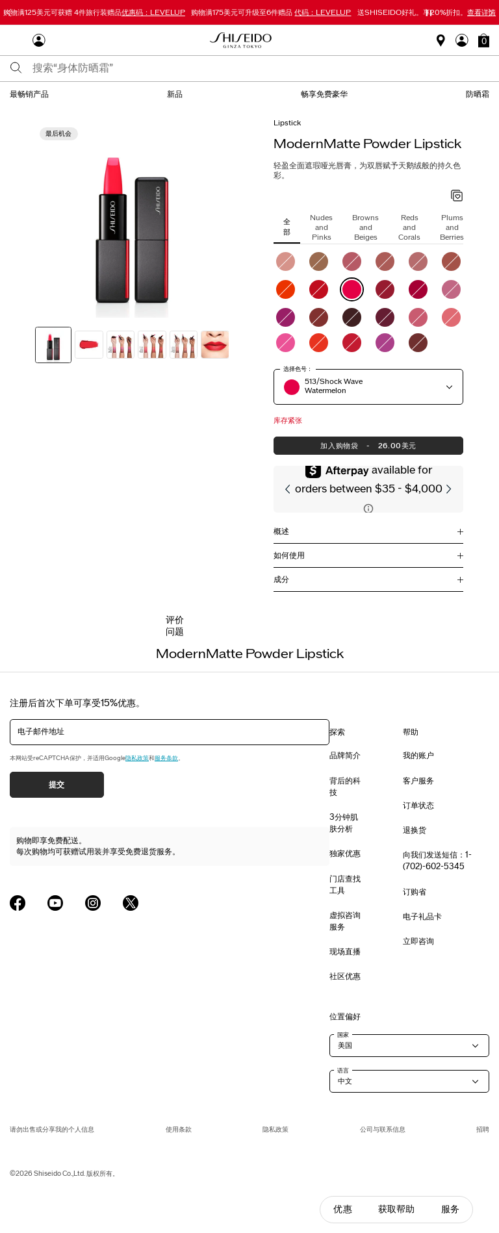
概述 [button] (281, 531)
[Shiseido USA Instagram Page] (93, 903)
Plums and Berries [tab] (452, 228)
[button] (483, 40)
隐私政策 (137, 758)
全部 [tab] (286, 226)
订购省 (414, 891)
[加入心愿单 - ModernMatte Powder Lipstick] (457, 197)
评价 (175, 620)
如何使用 (289, 555)
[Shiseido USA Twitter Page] (130, 903)
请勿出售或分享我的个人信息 (52, 1129)
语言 (343, 1070)
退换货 (414, 830)
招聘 (482, 1129)
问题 (175, 632)
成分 (281, 579)
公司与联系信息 (382, 1129)
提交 (57, 784)
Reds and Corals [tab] (409, 228)
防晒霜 (477, 94)
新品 (175, 94)
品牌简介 (345, 755)
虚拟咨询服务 (345, 921)
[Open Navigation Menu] (16, 40)
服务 (450, 1209)
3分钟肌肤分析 (343, 823)
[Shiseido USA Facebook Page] (17, 903)
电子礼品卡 (422, 916)
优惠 (342, 1209)
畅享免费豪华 (324, 94)
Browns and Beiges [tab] (365, 228)
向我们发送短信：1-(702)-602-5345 (437, 860)
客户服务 (418, 780)
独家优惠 (345, 853)
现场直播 (345, 951)
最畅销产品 (29, 94)
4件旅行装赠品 (94, 12)
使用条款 (179, 1129)
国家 (343, 1035)
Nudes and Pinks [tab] (321, 228)
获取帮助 (396, 1209)
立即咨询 (418, 941)
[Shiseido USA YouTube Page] (55, 903)
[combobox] (260, 68)
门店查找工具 (345, 884)
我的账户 (418, 755)
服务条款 (166, 758)
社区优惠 (345, 976)
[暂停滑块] (429, 13)
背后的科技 (345, 786)
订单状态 (418, 805)
